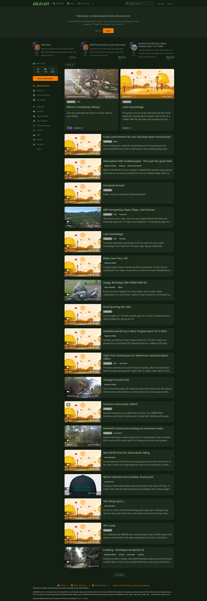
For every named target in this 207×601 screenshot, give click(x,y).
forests (121, 554)
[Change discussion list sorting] (70, 64)
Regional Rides (110, 166)
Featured (123, 214)
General (71, 101)
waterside (131, 554)
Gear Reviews (110, 287)
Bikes (115, 141)
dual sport (123, 363)
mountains (117, 433)
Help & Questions (135, 166)
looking (122, 166)
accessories (109, 481)
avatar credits (81, 598)
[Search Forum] (140, 3)
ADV (78, 101)
